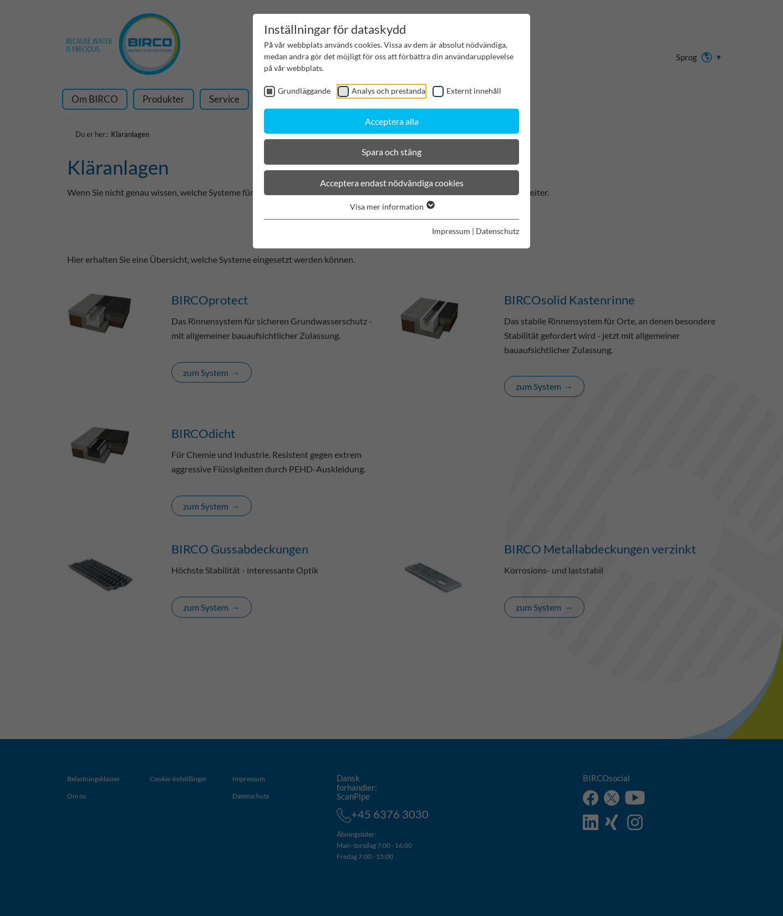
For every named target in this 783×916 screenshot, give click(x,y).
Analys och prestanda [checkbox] (388, 90)
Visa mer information (392, 206)
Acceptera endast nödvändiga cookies (392, 182)
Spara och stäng (391, 151)
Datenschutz (497, 231)
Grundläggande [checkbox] (304, 90)
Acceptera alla (392, 121)
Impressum (451, 231)
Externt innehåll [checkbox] (473, 90)
